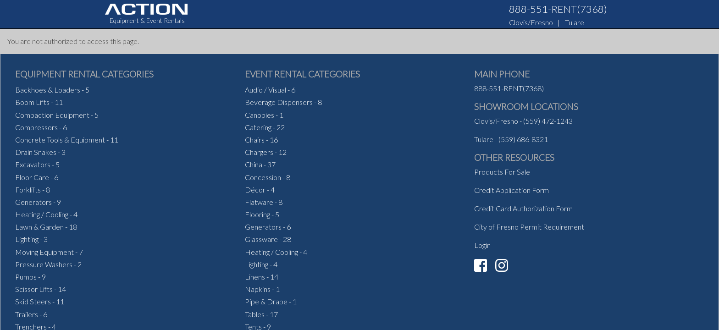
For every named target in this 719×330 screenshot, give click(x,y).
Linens (255, 276)
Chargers (259, 152)
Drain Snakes (35, 152)
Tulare (574, 22)
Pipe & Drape (266, 301)
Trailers (26, 314)
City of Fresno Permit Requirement (529, 226)
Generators (33, 202)
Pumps (26, 276)
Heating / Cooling (41, 214)
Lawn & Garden (39, 226)
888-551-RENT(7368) (558, 9)
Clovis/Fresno (531, 22)
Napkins (258, 289)
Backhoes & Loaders (47, 89)
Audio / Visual (265, 89)
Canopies (259, 114)
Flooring (257, 214)
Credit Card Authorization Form (523, 208)
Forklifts (28, 189)
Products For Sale (502, 171)
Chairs (255, 139)
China (253, 164)
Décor (255, 189)
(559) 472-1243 (548, 120)
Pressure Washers (43, 264)
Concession (263, 177)
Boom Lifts (32, 102)
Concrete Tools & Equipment (60, 139)
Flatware (259, 202)
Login (482, 245)
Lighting (27, 239)
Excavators (32, 164)
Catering (258, 127)
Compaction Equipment (52, 114)
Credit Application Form (511, 190)
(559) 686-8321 (523, 139)
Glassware (261, 239)
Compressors (36, 127)
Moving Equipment (44, 252)
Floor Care (32, 177)
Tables (255, 314)
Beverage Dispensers (279, 102)
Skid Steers (33, 301)
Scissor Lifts (34, 289)
